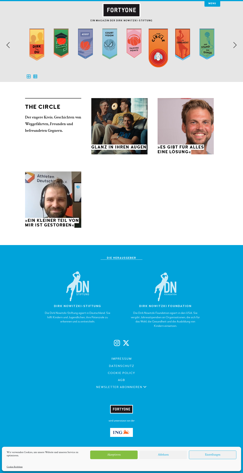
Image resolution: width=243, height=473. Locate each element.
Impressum (121, 359)
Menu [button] (212, 3)
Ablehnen (163, 454)
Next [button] (235, 45)
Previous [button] (8, 45)
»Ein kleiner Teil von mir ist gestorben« (52, 223)
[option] (36, 51)
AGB (121, 380)
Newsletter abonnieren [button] (121, 387)
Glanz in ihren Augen (119, 147)
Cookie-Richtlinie (15, 466)
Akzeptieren (114, 454)
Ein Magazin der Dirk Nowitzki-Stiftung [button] (122, 20)
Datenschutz (121, 366)
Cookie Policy (121, 373)
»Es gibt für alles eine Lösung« (181, 149)
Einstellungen (212, 454)
